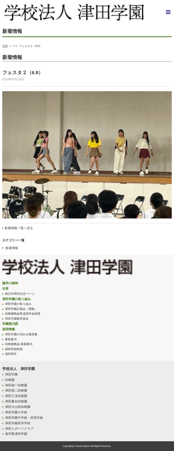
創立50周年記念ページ (20, 293)
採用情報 (8, 329)
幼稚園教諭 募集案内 (18, 344)
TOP (5, 46)
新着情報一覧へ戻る (19, 228)
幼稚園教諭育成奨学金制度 (22, 313)
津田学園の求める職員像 (21, 334)
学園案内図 (10, 324)
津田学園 (11, 374)
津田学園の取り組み (16, 299)
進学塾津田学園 (16, 434)
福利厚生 (11, 353)
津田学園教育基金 (17, 318)
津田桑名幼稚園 (16, 401)
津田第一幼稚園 (16, 385)
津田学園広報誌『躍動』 (21, 309)
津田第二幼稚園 (16, 390)
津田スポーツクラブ (19, 428)
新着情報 (11, 248)
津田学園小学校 (16, 412)
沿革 (5, 288)
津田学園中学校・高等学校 (24, 417)
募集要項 (11, 339)
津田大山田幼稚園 (17, 407)
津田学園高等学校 (17, 423)
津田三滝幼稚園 (16, 396)
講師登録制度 (14, 349)
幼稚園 (9, 380)
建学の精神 (10, 283)
